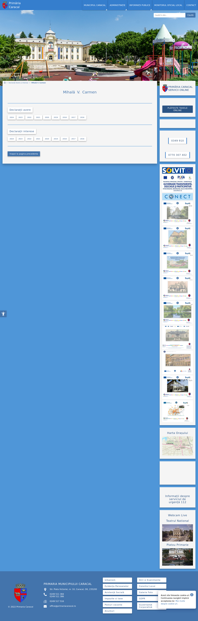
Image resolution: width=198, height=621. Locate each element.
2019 (56, 117)
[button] (3, 314)
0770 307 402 (177, 155)
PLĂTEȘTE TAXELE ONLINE (178, 109)
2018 (65, 117)
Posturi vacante (113, 605)
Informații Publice (139, 5)
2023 (20, 117)
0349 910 (177, 140)
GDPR (142, 598)
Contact (191, 5)
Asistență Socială (114, 592)
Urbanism (110, 580)
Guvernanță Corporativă (145, 606)
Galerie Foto (146, 592)
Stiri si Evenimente (150, 580)
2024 (12, 117)
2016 (82, 117)
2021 (38, 117)
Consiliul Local (147, 586)
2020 (47, 117)
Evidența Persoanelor (117, 586)
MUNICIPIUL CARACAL (95, 5)
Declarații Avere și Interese (18, 83)
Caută (190, 15)
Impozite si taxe (114, 598)
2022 (29, 117)
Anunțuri (109, 611)
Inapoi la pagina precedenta (24, 154)
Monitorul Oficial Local (168, 5)
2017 (73, 117)
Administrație (117, 5)
